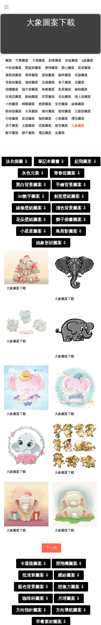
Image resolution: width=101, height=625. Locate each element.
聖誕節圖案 (33, 68)
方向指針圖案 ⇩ (31, 610)
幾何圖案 (48, 111)
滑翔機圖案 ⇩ (69, 563)
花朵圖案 (64, 97)
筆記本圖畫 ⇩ (51, 161)
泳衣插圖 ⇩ (16, 161)
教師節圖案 (13, 111)
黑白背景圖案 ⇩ (31, 184)
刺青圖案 (54, 60)
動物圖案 (31, 97)
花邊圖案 (48, 82)
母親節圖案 (13, 82)
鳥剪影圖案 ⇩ (69, 231)
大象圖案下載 (16, 288)
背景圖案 (48, 97)
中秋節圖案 (13, 68)
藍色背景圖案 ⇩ (33, 586)
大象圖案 (77, 126)
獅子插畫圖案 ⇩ (71, 219)
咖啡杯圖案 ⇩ (35, 598)
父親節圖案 (83, 111)
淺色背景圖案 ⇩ (71, 208)
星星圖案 (64, 89)
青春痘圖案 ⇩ (67, 173)
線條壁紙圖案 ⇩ (31, 208)
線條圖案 (77, 104)
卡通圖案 (38, 60)
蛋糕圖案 (48, 75)
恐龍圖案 (45, 126)
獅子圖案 (28, 133)
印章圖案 (11, 119)
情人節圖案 (83, 97)
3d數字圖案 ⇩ (31, 196)
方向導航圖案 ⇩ (71, 610)
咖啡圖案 (45, 119)
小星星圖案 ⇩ (33, 231)
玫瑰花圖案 (13, 97)
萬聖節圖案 (13, 75)
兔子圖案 (64, 82)
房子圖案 (11, 126)
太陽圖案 (28, 126)
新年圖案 (61, 126)
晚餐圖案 (48, 89)
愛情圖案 (51, 68)
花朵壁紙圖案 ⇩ (31, 219)
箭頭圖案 (64, 111)
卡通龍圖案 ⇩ (33, 563)
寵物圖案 (81, 89)
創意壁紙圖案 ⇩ (69, 196)
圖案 (8, 60)
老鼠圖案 (71, 60)
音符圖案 (61, 104)
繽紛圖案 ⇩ (69, 575)
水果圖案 (31, 111)
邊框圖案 (31, 82)
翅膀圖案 (45, 104)
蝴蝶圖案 (28, 104)
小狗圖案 (11, 104)
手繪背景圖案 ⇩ (71, 184)
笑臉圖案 (81, 75)
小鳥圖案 (61, 119)
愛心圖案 (67, 68)
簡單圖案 (31, 75)
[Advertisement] (50, 42)
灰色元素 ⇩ (33, 173)
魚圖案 (60, 133)
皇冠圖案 (28, 119)
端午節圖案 (30, 89)
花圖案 (79, 82)
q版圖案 (87, 60)
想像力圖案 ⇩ (71, 586)
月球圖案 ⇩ (69, 598)
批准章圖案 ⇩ (35, 575)
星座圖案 (84, 68)
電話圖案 (45, 133)
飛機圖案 (11, 89)
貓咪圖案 (64, 75)
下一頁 (51, 548)
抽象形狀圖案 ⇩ (51, 242)
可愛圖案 (21, 60)
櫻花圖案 (77, 119)
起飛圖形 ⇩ (85, 161)
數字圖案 (11, 133)
